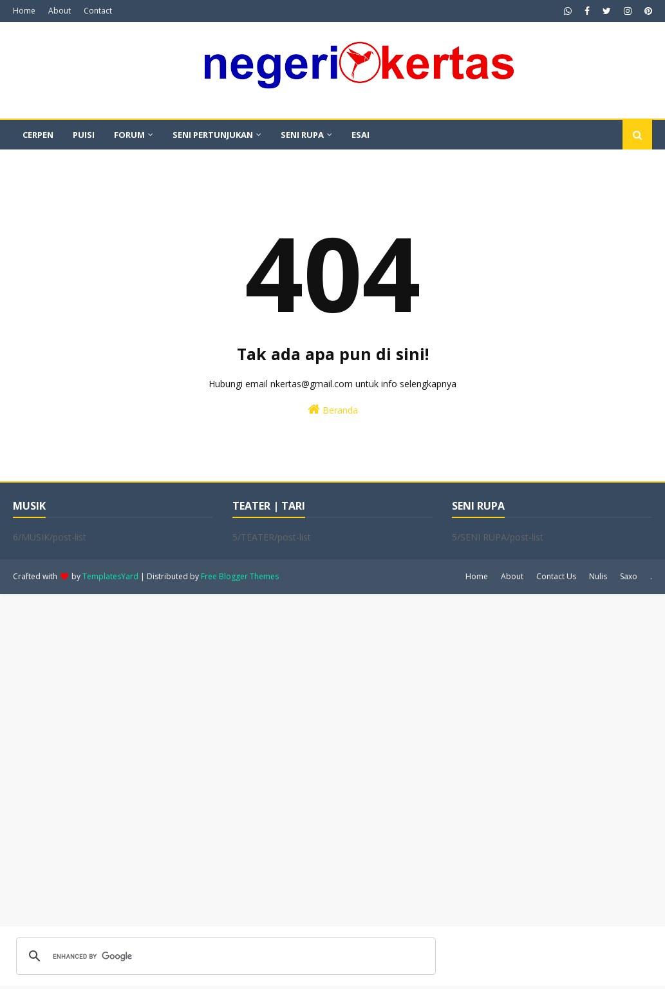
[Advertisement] (332, 760)
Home (24, 10)
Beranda (333, 409)
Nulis (598, 576)
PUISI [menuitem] (84, 134)
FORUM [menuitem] (129, 134)
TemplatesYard (110, 576)
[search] (224, 956)
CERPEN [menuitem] (38, 134)
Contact (98, 10)
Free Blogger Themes (240, 576)
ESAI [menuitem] (360, 134)
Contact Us (556, 576)
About (59, 10)
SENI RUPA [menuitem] (302, 134)
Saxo (628, 576)
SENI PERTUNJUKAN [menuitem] (213, 134)
